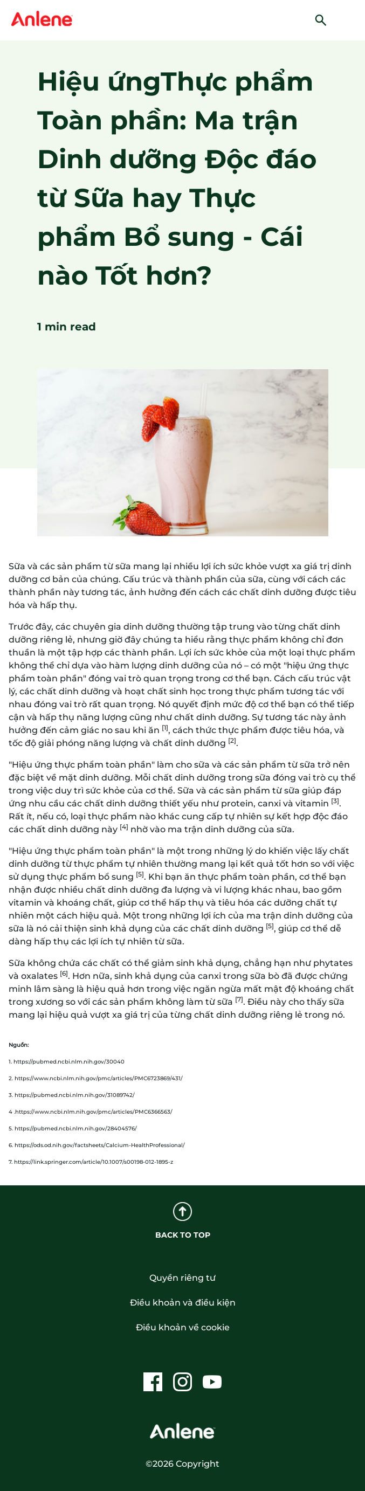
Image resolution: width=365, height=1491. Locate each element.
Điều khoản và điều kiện (183, 1302)
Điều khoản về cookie (183, 1327)
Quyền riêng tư (182, 1278)
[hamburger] (350, 19)
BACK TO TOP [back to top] (182, 1221)
